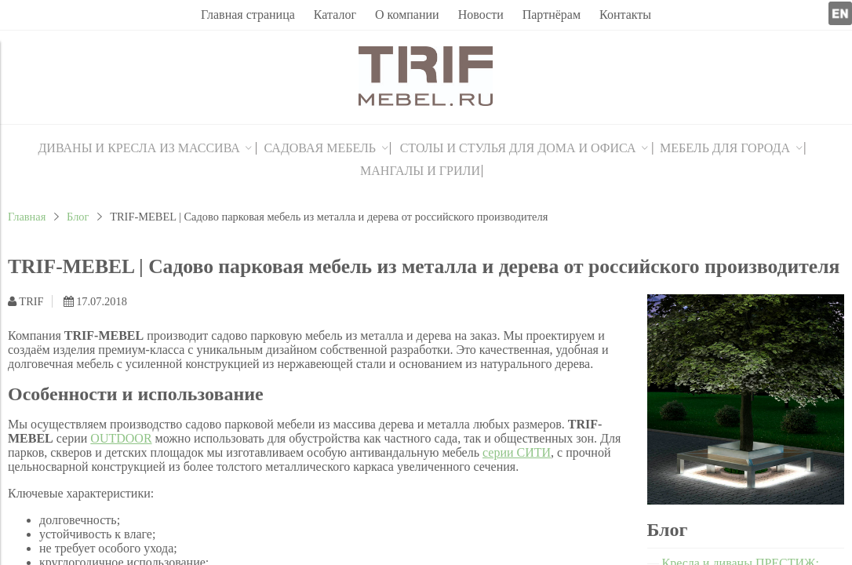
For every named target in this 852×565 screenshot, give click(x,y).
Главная (27, 216)
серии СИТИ (516, 452)
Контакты (625, 14)
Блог (78, 216)
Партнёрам (551, 14)
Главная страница (248, 14)
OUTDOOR (120, 438)
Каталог (335, 14)
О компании (407, 14)
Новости (481, 14)
